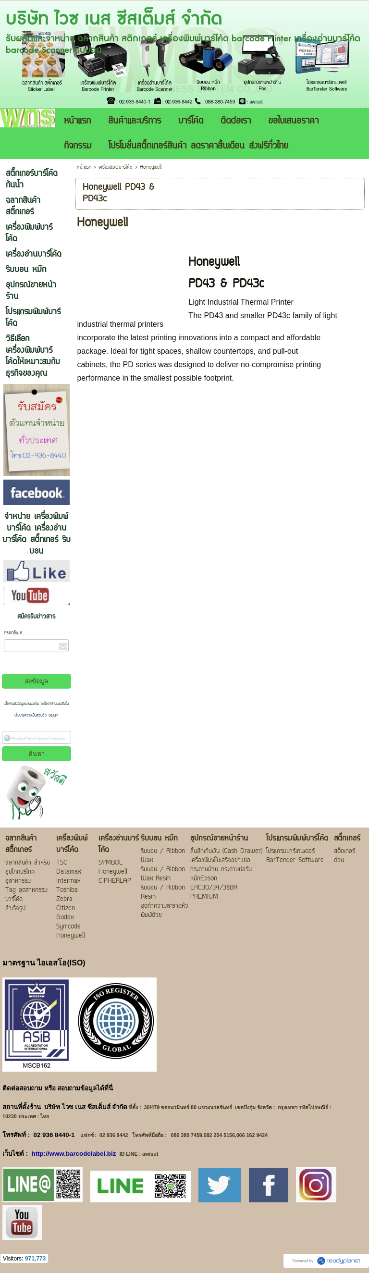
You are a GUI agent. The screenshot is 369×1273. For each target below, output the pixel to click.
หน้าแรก (84, 167)
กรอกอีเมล (13, 633)
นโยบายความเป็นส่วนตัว (31, 715)
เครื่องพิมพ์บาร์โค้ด (115, 167)
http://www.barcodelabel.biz (74, 1153)
